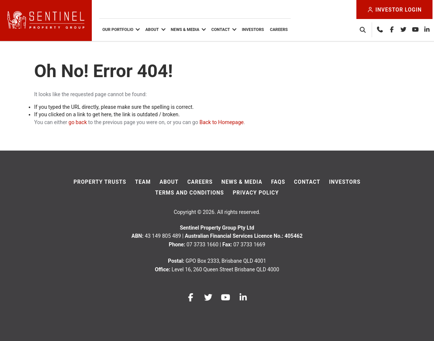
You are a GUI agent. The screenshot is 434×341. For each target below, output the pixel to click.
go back (78, 122)
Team (143, 182)
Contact (222, 29)
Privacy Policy (256, 193)
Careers (280, 29)
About (153, 29)
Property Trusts (100, 182)
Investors (254, 29)
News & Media (186, 29)
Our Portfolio (119, 29)
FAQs (278, 182)
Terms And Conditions (189, 193)
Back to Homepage (221, 122)
